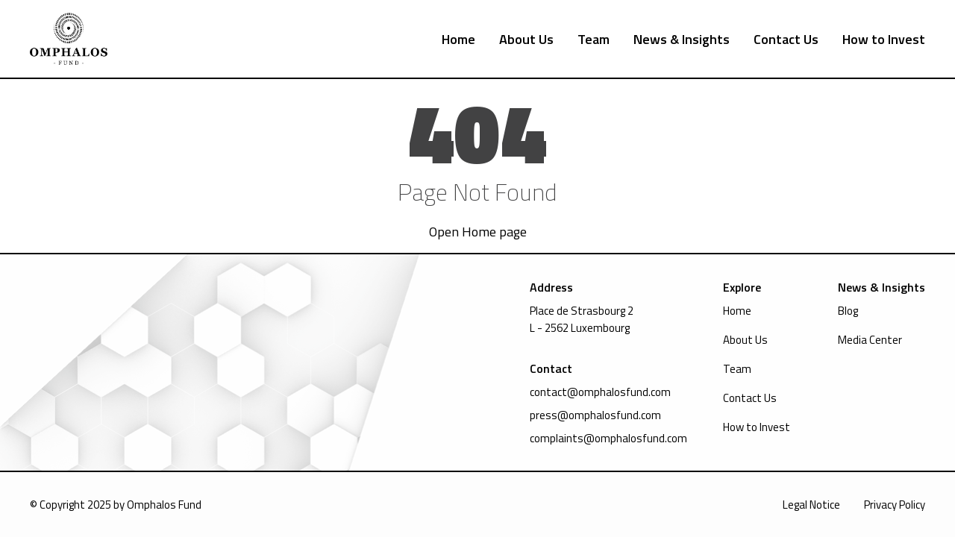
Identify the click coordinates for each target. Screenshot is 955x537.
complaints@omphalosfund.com (608, 438)
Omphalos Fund (164, 504)
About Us (526, 39)
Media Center (870, 339)
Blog (848, 310)
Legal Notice (811, 504)
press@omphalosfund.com (595, 415)
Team (593, 39)
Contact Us (786, 39)
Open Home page (478, 232)
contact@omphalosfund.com (600, 392)
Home (458, 39)
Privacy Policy (894, 504)
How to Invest (883, 39)
